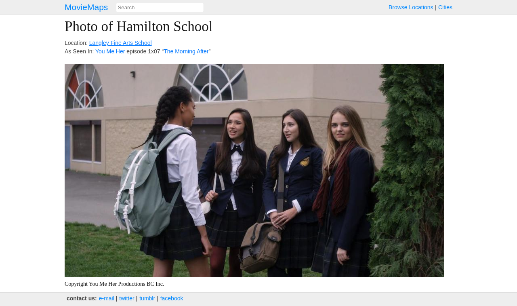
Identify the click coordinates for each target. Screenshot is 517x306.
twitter (126, 298)
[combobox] (160, 7)
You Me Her (110, 51)
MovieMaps (86, 7)
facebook (171, 298)
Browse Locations (411, 7)
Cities (445, 7)
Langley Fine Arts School (120, 43)
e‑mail (106, 298)
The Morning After (186, 51)
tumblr (147, 298)
